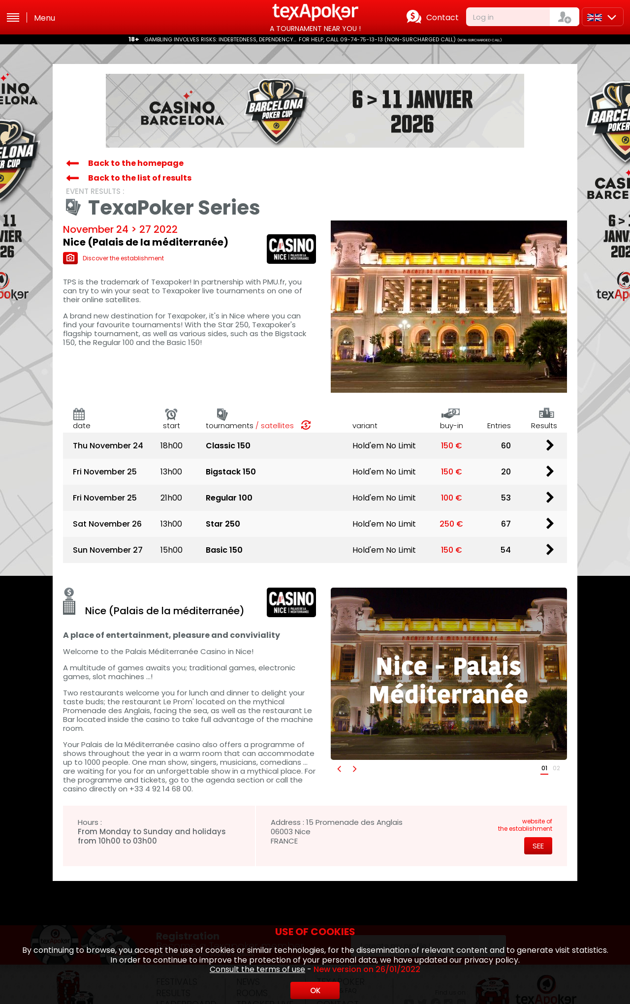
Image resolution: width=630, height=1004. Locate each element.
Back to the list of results (139, 178)
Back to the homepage (136, 163)
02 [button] (556, 768)
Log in (483, 17)
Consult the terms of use (257, 969)
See (538, 846)
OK (315, 990)
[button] (338, 768)
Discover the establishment (113, 258)
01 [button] (544, 768)
